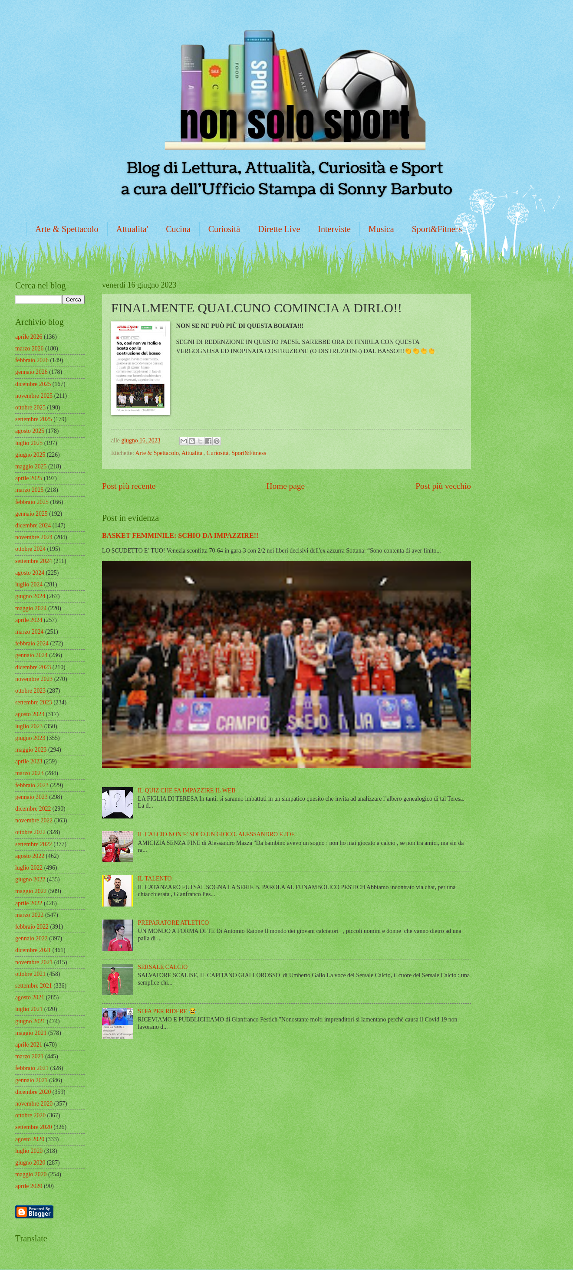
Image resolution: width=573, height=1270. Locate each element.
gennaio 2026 (31, 372)
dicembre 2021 (33, 950)
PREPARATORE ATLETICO (173, 923)
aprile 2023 (28, 761)
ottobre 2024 (30, 549)
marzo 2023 (29, 773)
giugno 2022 (30, 879)
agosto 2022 (29, 856)
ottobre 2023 (30, 690)
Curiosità (224, 229)
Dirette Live (279, 229)
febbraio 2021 (32, 1068)
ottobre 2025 (30, 407)
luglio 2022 (29, 867)
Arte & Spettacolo (67, 229)
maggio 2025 (30, 466)
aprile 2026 (28, 337)
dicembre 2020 (33, 1092)
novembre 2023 (34, 679)
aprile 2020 (28, 1186)
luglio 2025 (29, 443)
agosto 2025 (29, 431)
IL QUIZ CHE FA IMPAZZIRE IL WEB (187, 790)
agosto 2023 (29, 714)
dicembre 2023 (33, 667)
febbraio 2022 (32, 926)
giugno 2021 (30, 1021)
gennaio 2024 (31, 655)
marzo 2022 (29, 915)
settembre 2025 (33, 419)
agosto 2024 (29, 573)
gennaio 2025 (31, 514)
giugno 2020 (30, 1162)
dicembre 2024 (33, 525)
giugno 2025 (30, 455)
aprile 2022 (28, 903)
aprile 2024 (28, 620)
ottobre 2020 (30, 1115)
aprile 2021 (28, 1044)
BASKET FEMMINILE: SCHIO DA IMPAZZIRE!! (180, 535)
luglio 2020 (29, 1151)
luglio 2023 (29, 726)
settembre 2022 (33, 844)
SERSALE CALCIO (163, 967)
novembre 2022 (34, 820)
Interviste (334, 229)
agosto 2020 (29, 1139)
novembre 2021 (34, 962)
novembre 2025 (34, 396)
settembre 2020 (33, 1127)
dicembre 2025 (33, 384)
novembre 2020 (34, 1103)
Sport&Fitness (437, 229)
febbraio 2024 (32, 643)
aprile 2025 (28, 478)
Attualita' (132, 229)
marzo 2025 (29, 490)
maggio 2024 (30, 608)
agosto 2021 (29, 997)
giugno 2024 (30, 596)
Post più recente (128, 486)
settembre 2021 (33, 985)
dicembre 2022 (33, 808)
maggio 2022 (30, 891)
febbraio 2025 (32, 502)
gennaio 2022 (31, 938)
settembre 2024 (33, 561)
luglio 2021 (29, 1009)
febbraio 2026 (32, 360)
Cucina (178, 229)
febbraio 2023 (32, 785)
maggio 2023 (30, 749)
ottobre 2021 (30, 974)
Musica (381, 229)
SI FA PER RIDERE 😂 (167, 1011)
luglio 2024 (29, 584)
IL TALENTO (155, 878)
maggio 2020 (30, 1174)
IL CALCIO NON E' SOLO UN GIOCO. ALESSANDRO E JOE (216, 834)
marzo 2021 (29, 1056)
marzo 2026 (29, 348)
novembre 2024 (34, 537)
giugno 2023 (30, 738)
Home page (286, 486)
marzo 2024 (29, 631)
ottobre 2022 (30, 832)
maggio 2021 (30, 1033)
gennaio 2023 (31, 797)
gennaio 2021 (31, 1080)
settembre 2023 (33, 702)
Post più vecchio (443, 486)
